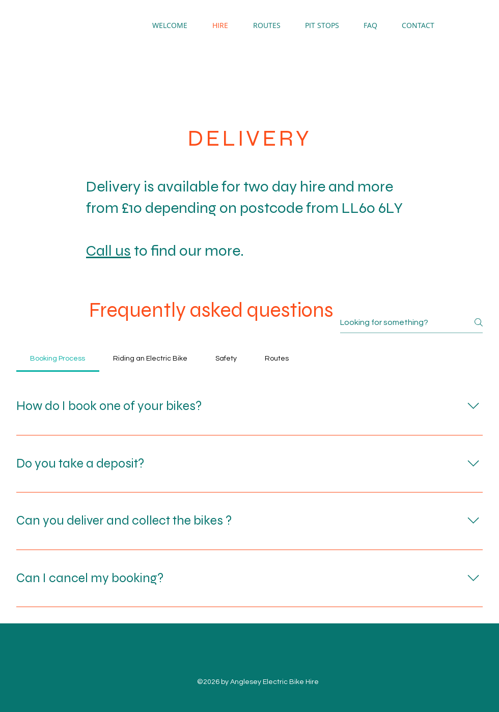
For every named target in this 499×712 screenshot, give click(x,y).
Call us (108, 250)
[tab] (57, 358)
